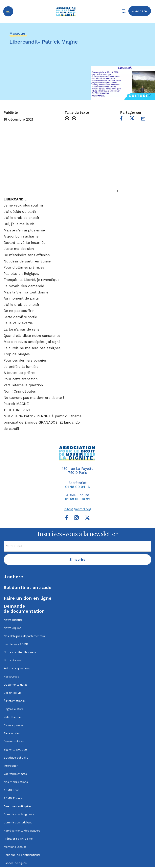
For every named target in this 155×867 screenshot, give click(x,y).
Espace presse (13, 725)
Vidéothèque (12, 717)
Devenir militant (14, 741)
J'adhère (139, 11)
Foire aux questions (17, 668)
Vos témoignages (15, 773)
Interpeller (11, 765)
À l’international (14, 700)
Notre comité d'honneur (20, 652)
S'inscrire (77, 559)
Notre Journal (13, 660)
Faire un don (12, 733)
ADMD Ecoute (13, 798)
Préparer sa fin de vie (18, 838)
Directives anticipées (17, 806)
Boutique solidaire (16, 757)
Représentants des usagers (22, 830)
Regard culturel (14, 709)
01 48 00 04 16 (77, 487)
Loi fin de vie (12, 692)
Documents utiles (15, 684)
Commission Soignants (19, 814)
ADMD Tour (11, 790)
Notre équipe (12, 627)
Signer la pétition (15, 749)
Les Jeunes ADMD (16, 644)
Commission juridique (18, 822)
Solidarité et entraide (27, 587)
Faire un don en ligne (27, 598)
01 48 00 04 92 (77, 499)
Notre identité (13, 619)
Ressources (11, 676)
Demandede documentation (24, 609)
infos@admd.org (77, 509)
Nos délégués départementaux (24, 636)
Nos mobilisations (16, 782)
